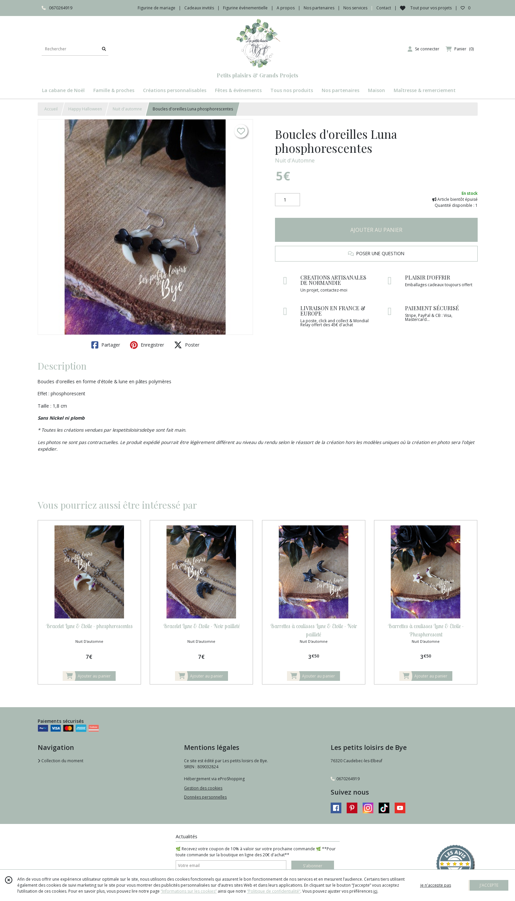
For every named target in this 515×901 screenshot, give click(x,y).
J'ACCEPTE (489, 885)
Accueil (51, 109)
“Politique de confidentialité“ (273, 891)
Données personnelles (205, 797)
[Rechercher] (104, 48)
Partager (105, 345)
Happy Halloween (85, 109)
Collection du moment (60, 761)
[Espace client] (423, 49)
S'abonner (312, 866)
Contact (383, 8)
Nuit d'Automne (295, 160)
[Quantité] (287, 199)
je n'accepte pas (435, 885)
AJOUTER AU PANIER (376, 230)
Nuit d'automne (127, 109)
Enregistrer (147, 345)
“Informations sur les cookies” (189, 891)
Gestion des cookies (203, 788)
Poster (186, 345)
